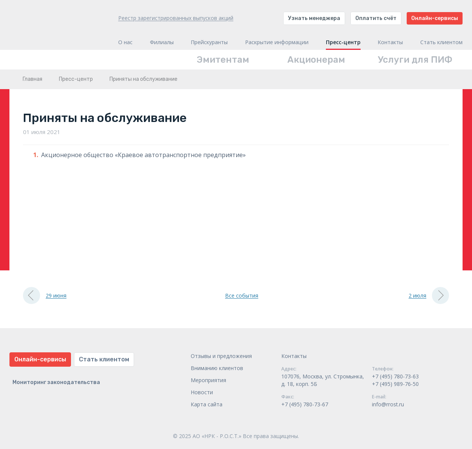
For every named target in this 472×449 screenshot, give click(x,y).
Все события (241, 295)
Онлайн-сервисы (434, 18)
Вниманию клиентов (217, 368)
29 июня (44, 295)
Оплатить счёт (375, 18)
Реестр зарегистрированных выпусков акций (175, 18)
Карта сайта (206, 404)
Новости (202, 392)
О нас (125, 42)
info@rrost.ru (388, 404)
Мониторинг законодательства (56, 382)
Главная (32, 79)
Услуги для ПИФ (415, 59)
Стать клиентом (441, 42)
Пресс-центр (343, 42)
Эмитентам (223, 59)
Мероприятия (208, 380)
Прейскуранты (209, 42)
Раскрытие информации (276, 42)
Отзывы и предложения (221, 356)
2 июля (429, 295)
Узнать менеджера (314, 18)
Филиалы (162, 42)
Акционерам (316, 59)
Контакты (390, 42)
